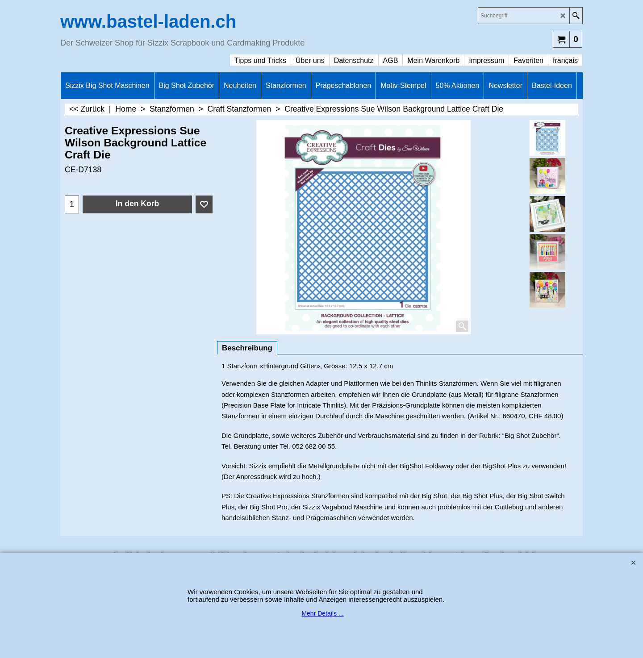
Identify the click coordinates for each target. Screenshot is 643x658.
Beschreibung (247, 348)
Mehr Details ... (322, 613)
